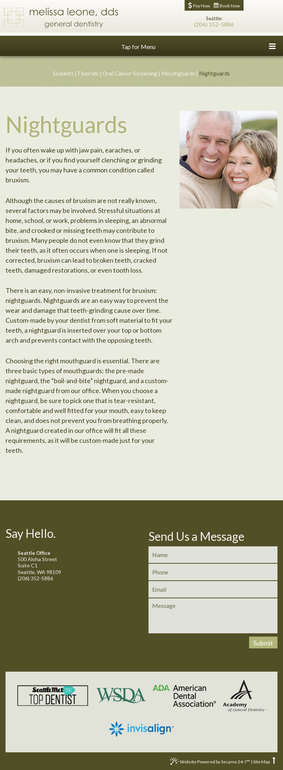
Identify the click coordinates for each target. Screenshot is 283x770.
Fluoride (88, 73)
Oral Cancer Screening (129, 73)
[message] (213, 615)
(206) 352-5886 (214, 24)
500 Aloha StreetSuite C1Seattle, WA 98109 (70, 563)
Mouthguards (178, 73)
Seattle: (214, 18)
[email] (213, 589)
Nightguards (214, 73)
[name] (213, 554)
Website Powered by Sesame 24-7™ (210, 763)
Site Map (261, 762)
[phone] (213, 572)
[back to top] (273, 762)
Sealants (63, 73)
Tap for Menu (198, 46)
